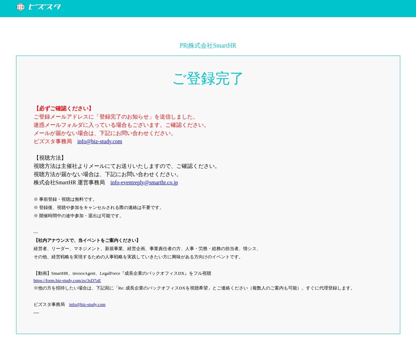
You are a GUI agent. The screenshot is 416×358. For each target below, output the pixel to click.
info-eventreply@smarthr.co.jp (144, 182)
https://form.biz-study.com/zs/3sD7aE (67, 280)
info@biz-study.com (100, 141)
